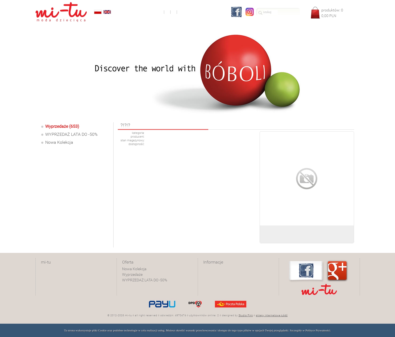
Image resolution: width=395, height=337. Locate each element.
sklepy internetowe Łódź (272, 315)
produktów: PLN (332, 13)
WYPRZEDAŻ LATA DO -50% (71, 134)
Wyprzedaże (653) (62, 126)
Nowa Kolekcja (59, 142)
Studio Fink (246, 315)
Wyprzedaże (132, 274)
